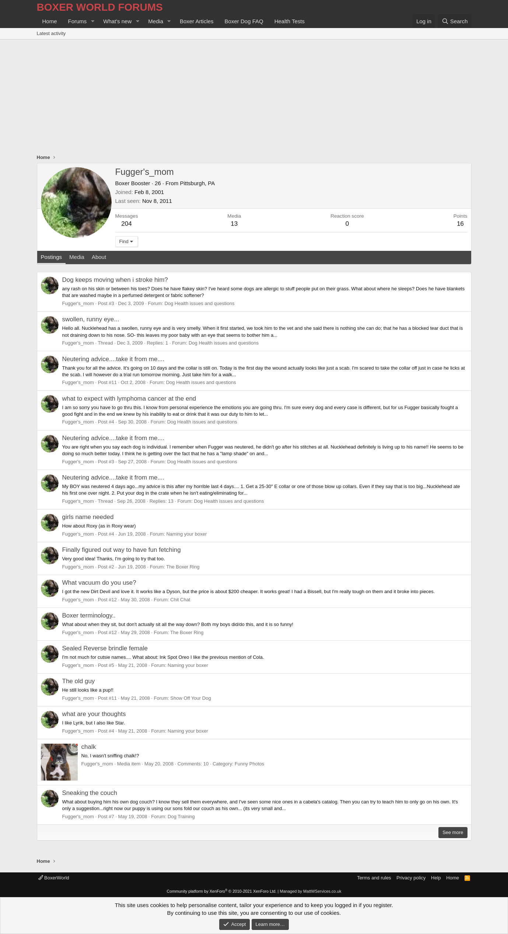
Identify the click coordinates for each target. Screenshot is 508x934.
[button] (92, 21)
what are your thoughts (94, 713)
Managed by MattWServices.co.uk (310, 891)
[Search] (455, 21)
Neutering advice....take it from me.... (113, 359)
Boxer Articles (197, 21)
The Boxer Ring (182, 567)
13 (234, 223)
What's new (117, 21)
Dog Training (181, 816)
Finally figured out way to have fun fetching (121, 549)
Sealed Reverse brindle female (105, 648)
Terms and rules (374, 878)
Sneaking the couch (89, 792)
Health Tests (289, 21)
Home (49, 21)
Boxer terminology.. (89, 615)
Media (155, 21)
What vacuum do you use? (99, 582)
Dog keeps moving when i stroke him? (115, 279)
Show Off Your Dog (190, 698)
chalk (88, 746)
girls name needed (88, 516)
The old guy (78, 681)
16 (460, 223)
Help (436, 878)
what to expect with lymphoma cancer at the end (129, 398)
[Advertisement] (254, 94)
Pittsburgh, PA (197, 183)
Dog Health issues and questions (199, 303)
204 (126, 223)
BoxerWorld (53, 878)
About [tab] (99, 257)
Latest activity (51, 33)
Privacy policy (410, 878)
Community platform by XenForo (222, 891)
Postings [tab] (51, 257)
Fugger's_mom (78, 303)
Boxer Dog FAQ (244, 21)
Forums (77, 21)
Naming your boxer (186, 534)
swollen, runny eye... (90, 319)
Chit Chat (180, 599)
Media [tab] (76, 257)
